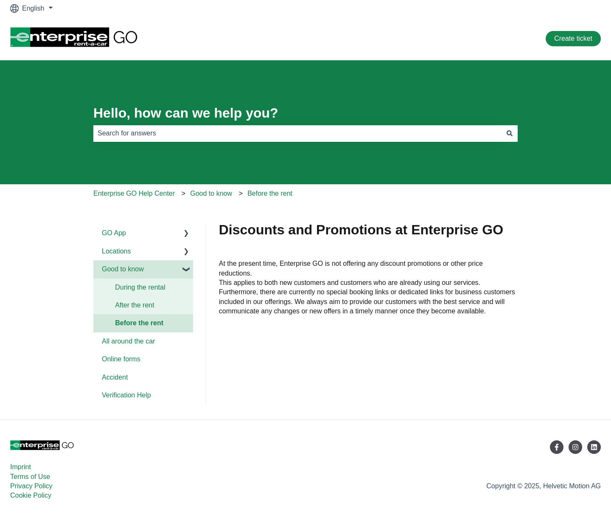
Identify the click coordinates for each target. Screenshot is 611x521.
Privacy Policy (31, 486)
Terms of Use (30, 476)
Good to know (211, 193)
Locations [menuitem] (116, 251)
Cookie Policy (30, 495)
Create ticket (573, 38)
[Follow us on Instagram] (575, 447)
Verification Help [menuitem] (126, 395)
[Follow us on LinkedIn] (594, 447)
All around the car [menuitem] (128, 341)
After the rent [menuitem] (134, 305)
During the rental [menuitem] (140, 287)
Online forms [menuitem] (121, 359)
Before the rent (269, 193)
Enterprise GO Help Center (134, 193)
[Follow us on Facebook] (556, 447)
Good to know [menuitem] (123, 269)
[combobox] (297, 133)
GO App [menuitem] (114, 233)
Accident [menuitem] (115, 377)
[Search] (510, 133)
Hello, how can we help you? (185, 113)
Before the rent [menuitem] (139, 323)
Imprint (20, 466)
